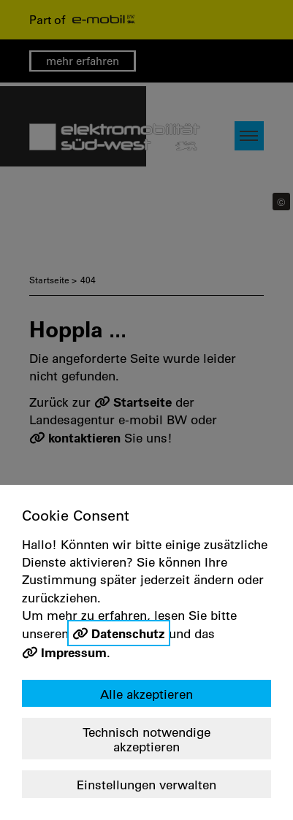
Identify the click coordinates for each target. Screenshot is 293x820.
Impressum (74, 652)
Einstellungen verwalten (146, 784)
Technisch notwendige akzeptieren (146, 739)
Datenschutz (128, 633)
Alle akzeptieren (146, 694)
